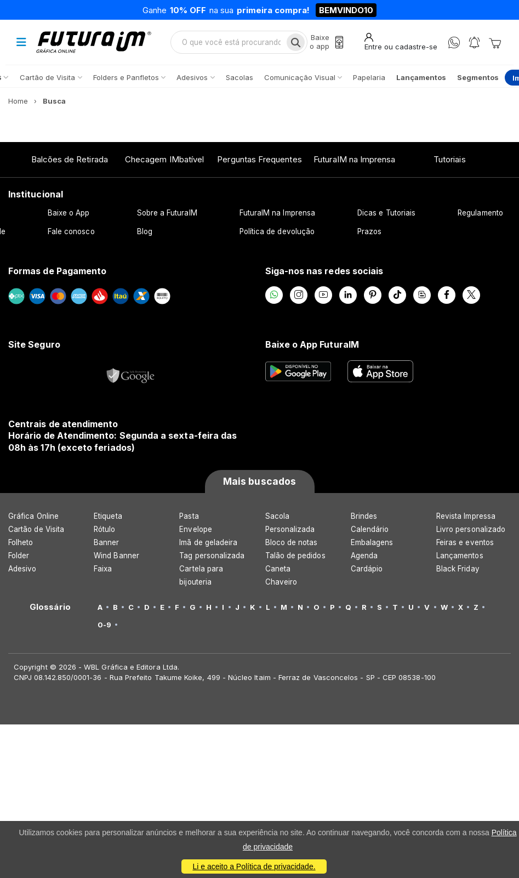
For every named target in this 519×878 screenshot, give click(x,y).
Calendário (370, 529)
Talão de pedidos (295, 555)
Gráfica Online (33, 516)
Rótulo (104, 529)
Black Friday (458, 568)
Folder (18, 555)
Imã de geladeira (208, 542)
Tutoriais (450, 159)
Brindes (364, 516)
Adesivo (22, 568)
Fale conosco (71, 231)
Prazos (369, 231)
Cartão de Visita (36, 529)
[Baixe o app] (326, 41)
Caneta (277, 568)
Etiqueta (108, 516)
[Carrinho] (494, 42)
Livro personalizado (470, 529)
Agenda (364, 555)
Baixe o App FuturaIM (312, 344)
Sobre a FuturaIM (167, 212)
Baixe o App (69, 212)
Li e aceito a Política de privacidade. (253, 866)
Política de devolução (277, 231)
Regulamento (480, 212)
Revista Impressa (465, 516)
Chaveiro (281, 581)
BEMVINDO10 (346, 10)
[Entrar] (400, 42)
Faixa (103, 568)
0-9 (104, 624)
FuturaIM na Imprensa (354, 159)
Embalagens (372, 542)
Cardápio (367, 568)
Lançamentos (459, 555)
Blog (144, 231)
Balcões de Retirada (69, 159)
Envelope (195, 529)
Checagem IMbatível (164, 159)
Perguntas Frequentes (259, 159)
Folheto (20, 542)
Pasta (188, 516)
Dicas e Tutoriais (386, 212)
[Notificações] (474, 42)
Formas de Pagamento (57, 270)
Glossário (50, 607)
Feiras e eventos (465, 542)
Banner (106, 542)
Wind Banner (116, 555)
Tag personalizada (211, 555)
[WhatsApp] (454, 42)
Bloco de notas (291, 542)
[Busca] (296, 42)
